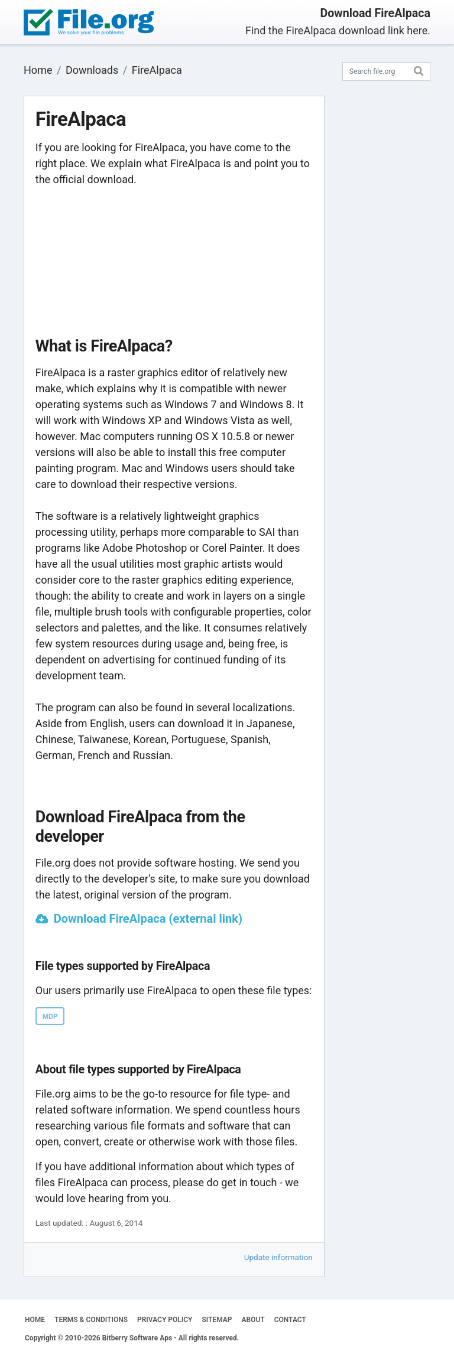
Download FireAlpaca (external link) (148, 918)
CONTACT (290, 1320)
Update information (278, 1257)
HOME (35, 1320)
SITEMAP (217, 1320)
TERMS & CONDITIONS (91, 1320)
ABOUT (253, 1320)
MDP (50, 1017)
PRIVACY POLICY (164, 1320)
